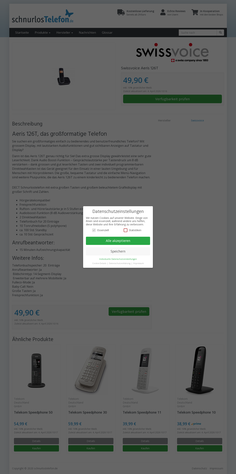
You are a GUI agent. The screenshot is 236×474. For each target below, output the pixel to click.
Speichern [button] (118, 251)
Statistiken (132, 230)
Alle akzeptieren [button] (118, 240)
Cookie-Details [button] (99, 263)
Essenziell (100, 230)
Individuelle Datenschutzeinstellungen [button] (118, 259)
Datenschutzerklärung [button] (120, 263)
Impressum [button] (138, 263)
